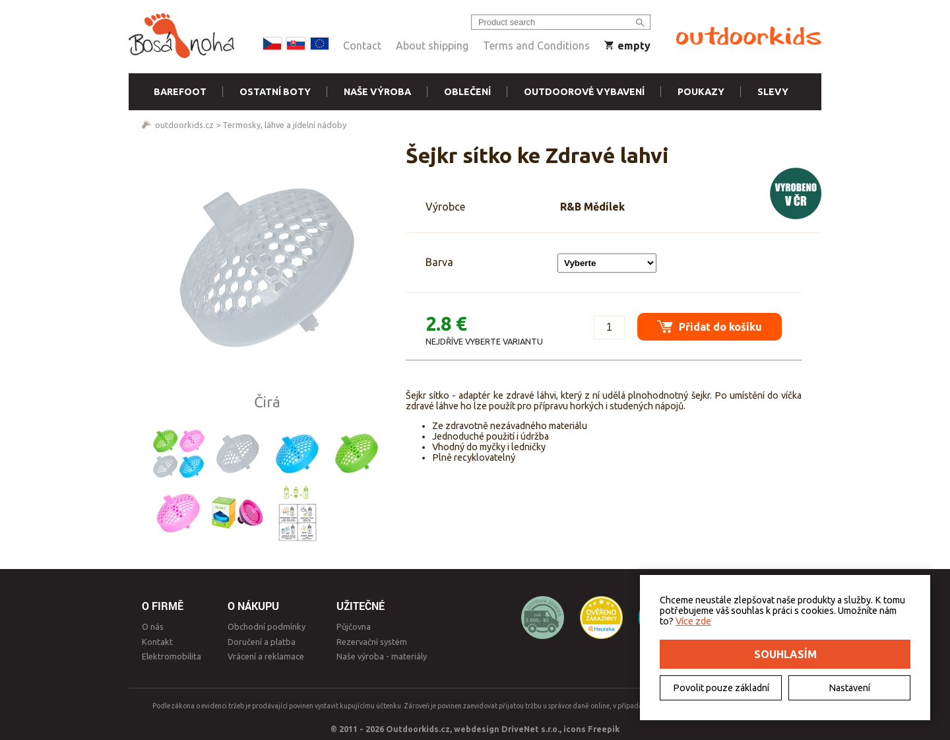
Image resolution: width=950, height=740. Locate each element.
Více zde (693, 621)
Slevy (772, 91)
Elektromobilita (171, 656)
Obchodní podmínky (266, 626)
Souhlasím (785, 654)
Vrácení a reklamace (266, 656)
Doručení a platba (262, 641)
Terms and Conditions (536, 45)
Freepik (603, 728)
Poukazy (701, 91)
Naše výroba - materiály (381, 656)
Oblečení (467, 91)
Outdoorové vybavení (584, 91)
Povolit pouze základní (721, 688)
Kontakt (157, 641)
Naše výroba (377, 91)
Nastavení (849, 688)
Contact (362, 45)
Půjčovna (353, 626)
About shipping (432, 45)
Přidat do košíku (709, 326)
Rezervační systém (371, 641)
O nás (153, 626)
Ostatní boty (275, 91)
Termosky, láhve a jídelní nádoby (284, 124)
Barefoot (180, 91)
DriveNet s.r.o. (530, 728)
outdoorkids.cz (184, 124)
